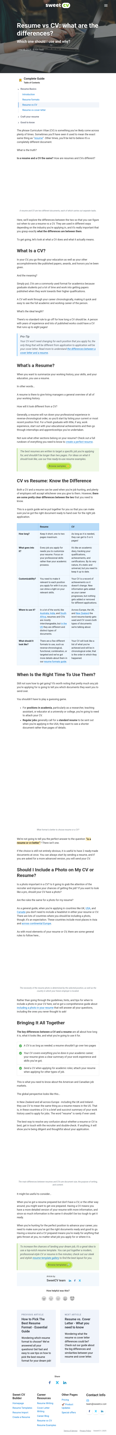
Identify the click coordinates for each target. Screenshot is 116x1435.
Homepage (18, 1403)
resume (38, 138)
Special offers (69, 1412)
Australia (44, 613)
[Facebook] (74, 1280)
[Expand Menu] (106, 5)
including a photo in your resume (35, 1007)
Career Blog (43, 1416)
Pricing (65, 1399)
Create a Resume (21, 1417)
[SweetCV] (58, 5)
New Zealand (82, 613)
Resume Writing (45, 1403)
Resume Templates (22, 1408)
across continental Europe (36, 923)
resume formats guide (55, 661)
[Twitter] (79, 1280)
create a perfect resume (79, 441)
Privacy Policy (85, 1431)
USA (88, 908)
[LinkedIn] (70, 1280)
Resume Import (20, 1412)
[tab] (58, 88)
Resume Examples (46, 1425)
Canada (21, 912)
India (52, 613)
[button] (58, 89)
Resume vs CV (44, 1420)
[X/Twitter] (96, 1411)
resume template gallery (46, 1258)
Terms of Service (70, 1431)
